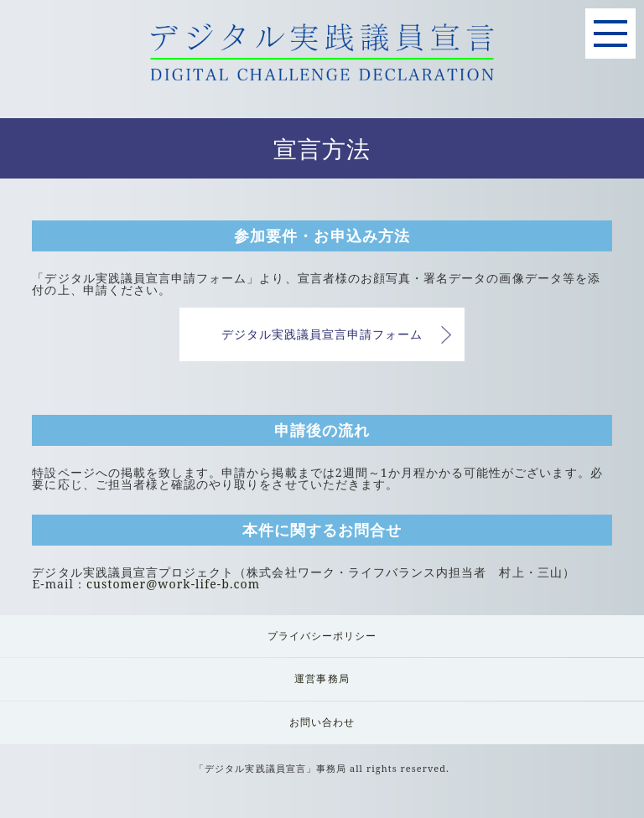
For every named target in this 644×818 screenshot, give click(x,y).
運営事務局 (321, 678)
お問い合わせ (322, 722)
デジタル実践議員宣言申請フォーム (322, 334)
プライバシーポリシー (322, 636)
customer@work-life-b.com (173, 584)
